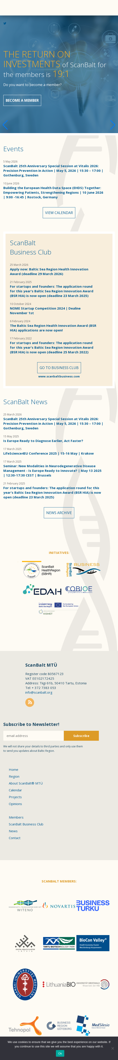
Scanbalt (11, 21)
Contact (14, 838)
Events (13, 148)
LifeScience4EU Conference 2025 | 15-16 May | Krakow (48, 453)
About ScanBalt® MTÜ (26, 783)
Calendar (15, 790)
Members (16, 817)
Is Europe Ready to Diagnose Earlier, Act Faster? (43, 440)
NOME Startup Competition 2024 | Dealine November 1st (45, 310)
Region (14, 776)
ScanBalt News (25, 401)
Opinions (15, 804)
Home (13, 769)
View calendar (59, 212)
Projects (15, 797)
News (13, 831)
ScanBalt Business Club (30, 247)
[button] (113, 125)
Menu (108, 7)
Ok (60, 1053)
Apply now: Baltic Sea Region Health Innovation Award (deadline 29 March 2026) (49, 271)
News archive (59, 512)
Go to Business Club (59, 367)
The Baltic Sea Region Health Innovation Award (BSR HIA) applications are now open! (53, 327)
